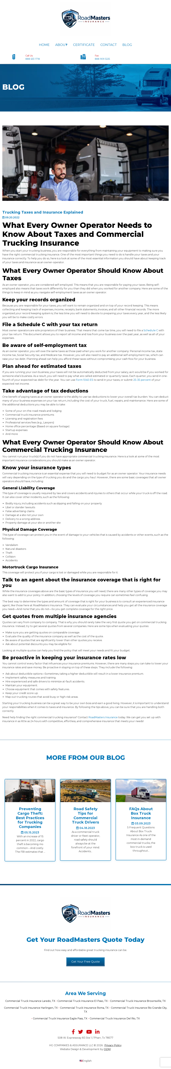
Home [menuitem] (43, 45)
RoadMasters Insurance (103, 717)
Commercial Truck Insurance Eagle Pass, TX (60, 1018)
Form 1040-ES (84, 379)
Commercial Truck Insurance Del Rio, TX (115, 1018)
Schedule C (151, 330)
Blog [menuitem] (128, 45)
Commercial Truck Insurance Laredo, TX (30, 1001)
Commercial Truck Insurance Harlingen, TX (31, 1008)
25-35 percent (142, 379)
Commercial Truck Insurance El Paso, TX (82, 1001)
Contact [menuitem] (110, 45)
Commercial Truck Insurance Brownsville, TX (138, 1001)
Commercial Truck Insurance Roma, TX (84, 1008)
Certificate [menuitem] (85, 45)
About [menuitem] (60, 45)
